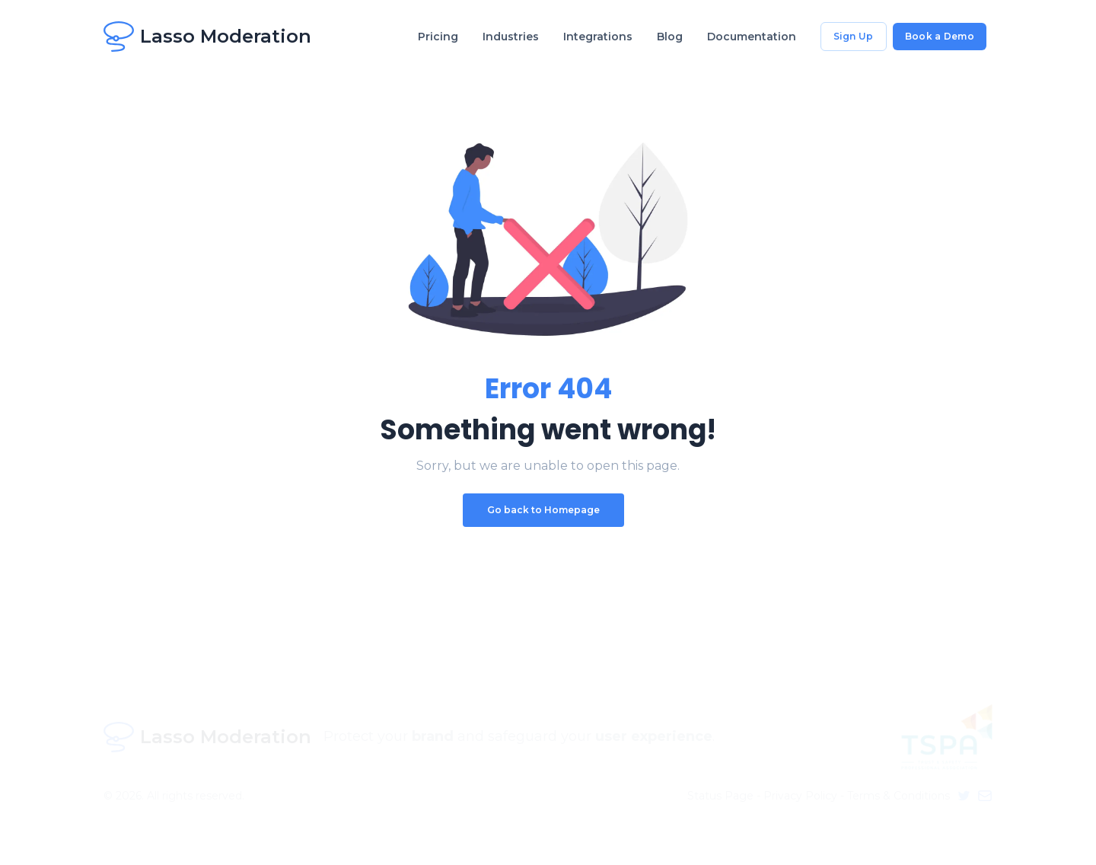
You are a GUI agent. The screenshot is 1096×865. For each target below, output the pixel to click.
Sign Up (853, 36)
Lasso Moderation (207, 36)
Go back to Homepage (543, 509)
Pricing (438, 36)
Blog (670, 36)
